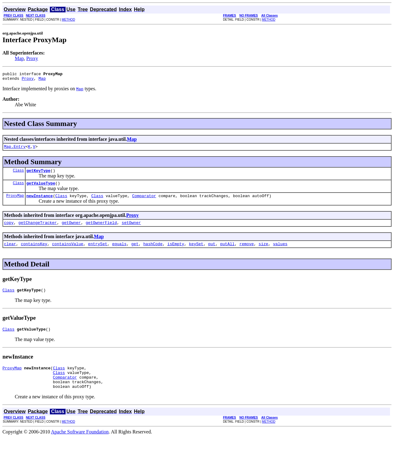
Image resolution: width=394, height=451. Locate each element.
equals (119, 251)
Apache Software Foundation (80, 445)
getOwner (71, 229)
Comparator (144, 201)
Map (19, 58)
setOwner (131, 229)
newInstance (39, 201)
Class (18, 174)
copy (9, 229)
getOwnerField (101, 229)
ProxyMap (15, 201)
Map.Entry (15, 149)
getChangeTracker (37, 229)
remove (246, 251)
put (211, 251)
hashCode (153, 251)
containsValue (67, 251)
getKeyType (38, 174)
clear (10, 251)
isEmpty (175, 251)
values (280, 251)
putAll (227, 251)
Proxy (32, 58)
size (263, 251)
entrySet (97, 251)
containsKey (34, 251)
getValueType (40, 187)
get (135, 251)
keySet (196, 251)
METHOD (68, 19)
